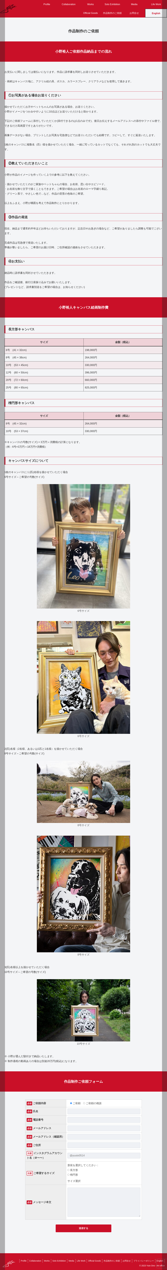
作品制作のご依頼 (110, 1261)
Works (43, 1261)
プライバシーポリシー (143, 1261)
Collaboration (32, 1261)
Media (69, 1261)
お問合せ (126, 1261)
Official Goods (92, 1261)
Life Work (79, 1261)
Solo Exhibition (56, 1261)
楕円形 (72, 1174)
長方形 (72, 1170)
